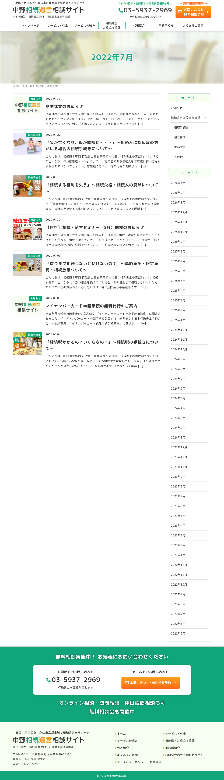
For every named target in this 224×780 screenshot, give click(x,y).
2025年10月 (179, 232)
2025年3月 (178, 300)
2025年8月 (178, 251)
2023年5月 (178, 516)
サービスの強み (127, 741)
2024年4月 (178, 408)
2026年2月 (178, 193)
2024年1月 (178, 437)
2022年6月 (178, 624)
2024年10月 (179, 349)
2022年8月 (178, 604)
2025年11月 (179, 222)
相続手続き (181, 127)
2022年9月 (178, 594)
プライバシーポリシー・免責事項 (139, 762)
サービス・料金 (175, 734)
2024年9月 (178, 359)
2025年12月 (179, 212)
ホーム (121, 734)
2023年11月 (179, 457)
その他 (178, 157)
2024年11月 (179, 339)
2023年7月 (178, 496)
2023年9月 (178, 477)
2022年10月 (179, 584)
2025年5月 (178, 281)
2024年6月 (178, 388)
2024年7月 (178, 379)
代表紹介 (123, 748)
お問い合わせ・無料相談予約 (184, 755)
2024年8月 (178, 369)
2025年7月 (178, 261)
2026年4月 (178, 183)
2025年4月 (178, 291)
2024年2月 (178, 428)
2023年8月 (178, 486)
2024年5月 (178, 398)
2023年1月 (178, 555)
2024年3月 (178, 418)
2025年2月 (178, 310)
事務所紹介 (172, 748)
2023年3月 (178, 535)
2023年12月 (179, 447)
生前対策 (180, 147)
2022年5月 (178, 633)
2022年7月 (178, 614)
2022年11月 (179, 575)
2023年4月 (178, 525)
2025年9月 (178, 242)
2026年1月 (178, 202)
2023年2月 (178, 545)
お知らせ (177, 108)
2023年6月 (178, 506)
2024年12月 (179, 330)
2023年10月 (179, 467)
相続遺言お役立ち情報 (186, 118)
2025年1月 (178, 320)
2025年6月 (178, 271)
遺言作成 (180, 137)
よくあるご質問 (127, 755)
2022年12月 (179, 565)
